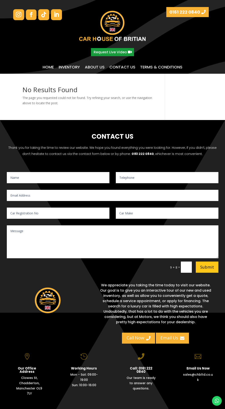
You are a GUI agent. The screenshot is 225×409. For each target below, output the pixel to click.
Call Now (139, 338)
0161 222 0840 (184, 12)
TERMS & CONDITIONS (161, 67)
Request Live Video (110, 52)
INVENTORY (69, 67)
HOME (48, 67)
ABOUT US (95, 67)
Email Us (172, 338)
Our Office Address (27, 373)
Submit (207, 267)
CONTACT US (122, 67)
